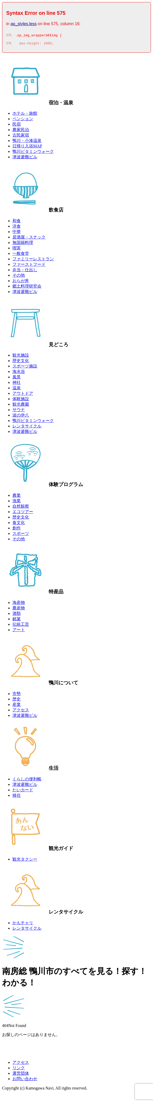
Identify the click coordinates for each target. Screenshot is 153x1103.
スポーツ (20, 535)
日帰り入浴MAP (27, 147)
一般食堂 (20, 255)
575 (8, 36)
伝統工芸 (20, 626)
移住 (16, 797)
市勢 (16, 695)
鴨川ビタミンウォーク (33, 153)
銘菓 (16, 620)
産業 (16, 706)
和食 (16, 222)
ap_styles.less (24, 24)
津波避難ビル (24, 158)
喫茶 (16, 249)
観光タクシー (24, 861)
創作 (16, 529)
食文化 (18, 524)
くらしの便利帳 (26, 780)
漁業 (16, 502)
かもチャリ (22, 924)
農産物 (18, 609)
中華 (16, 233)
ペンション (22, 120)
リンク (18, 1069)
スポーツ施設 (24, 367)
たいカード (22, 791)
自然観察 (20, 508)
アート (18, 631)
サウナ (18, 411)
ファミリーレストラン (33, 260)
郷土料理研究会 (26, 287)
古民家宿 (20, 136)
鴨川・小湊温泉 (26, 142)
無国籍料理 (22, 244)
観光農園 (20, 406)
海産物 (18, 604)
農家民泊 (20, 131)
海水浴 (18, 373)
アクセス (20, 711)
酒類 (16, 615)
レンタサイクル (26, 427)
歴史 (16, 700)
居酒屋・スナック (29, 238)
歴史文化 (20, 362)
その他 (18, 277)
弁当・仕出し (24, 271)
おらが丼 (20, 282)
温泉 (16, 389)
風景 (16, 378)
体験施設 (20, 400)
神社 (16, 384)
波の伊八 (20, 416)
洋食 (16, 228)
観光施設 (20, 357)
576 (8, 45)
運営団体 (20, 1075)
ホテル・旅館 (24, 115)
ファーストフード (29, 266)
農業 (16, 497)
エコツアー (22, 513)
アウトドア (22, 395)
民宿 (16, 126)
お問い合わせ (24, 1080)
